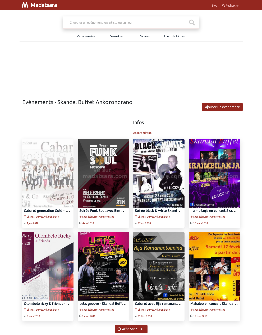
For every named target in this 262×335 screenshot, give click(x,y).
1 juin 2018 (33, 223)
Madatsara (39, 5)
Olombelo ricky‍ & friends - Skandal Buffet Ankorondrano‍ (68, 304)
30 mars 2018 (200, 223)
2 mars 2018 (88, 316)
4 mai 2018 (88, 223)
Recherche (230, 5)
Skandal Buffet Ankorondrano (41, 216)
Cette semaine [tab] (86, 36)
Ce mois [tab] (145, 36)
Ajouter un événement (222, 107)
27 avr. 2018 (144, 223)
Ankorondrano (142, 132)
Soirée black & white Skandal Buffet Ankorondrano (174, 211)
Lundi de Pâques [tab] (174, 36)
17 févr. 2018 (200, 316)
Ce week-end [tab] (117, 36)
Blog (215, 5)
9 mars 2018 (33, 316)
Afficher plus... (130, 329)
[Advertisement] (131, 72)
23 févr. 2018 (145, 316)
